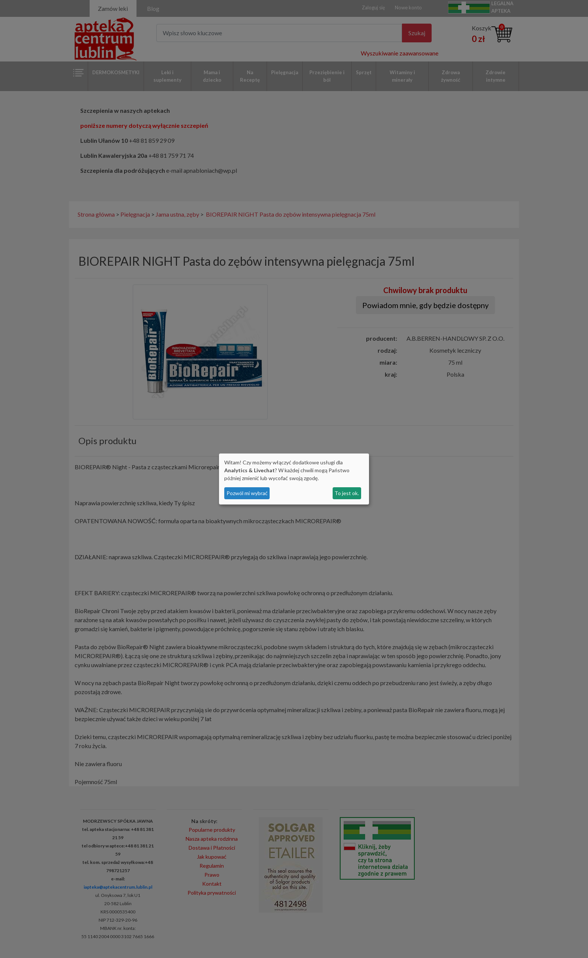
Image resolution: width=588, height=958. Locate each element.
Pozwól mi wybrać (247, 493)
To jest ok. (346, 493)
